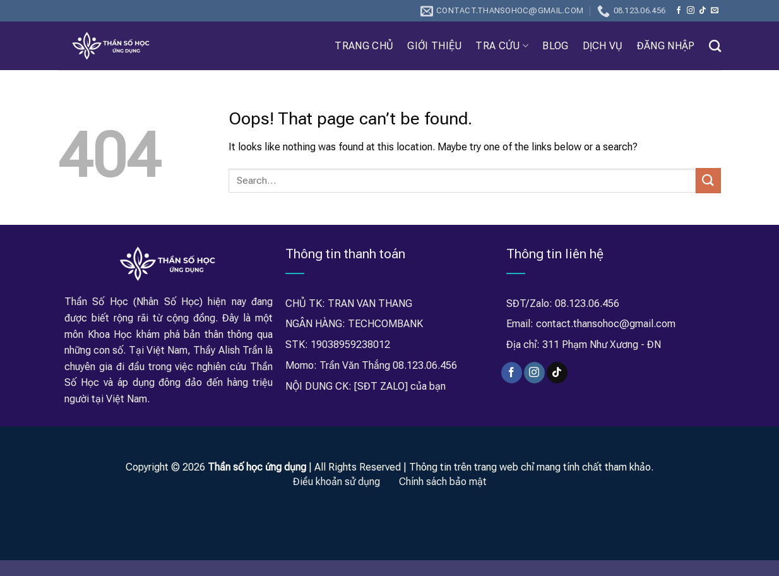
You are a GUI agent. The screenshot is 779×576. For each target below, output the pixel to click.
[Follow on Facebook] (678, 10)
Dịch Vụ (603, 46)
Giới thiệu (434, 46)
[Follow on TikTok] (702, 10)
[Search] (715, 45)
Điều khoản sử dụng (336, 482)
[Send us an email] (714, 10)
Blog (555, 46)
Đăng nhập (666, 46)
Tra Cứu (501, 46)
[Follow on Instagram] (690, 10)
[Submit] (708, 180)
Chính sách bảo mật (443, 482)
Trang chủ (364, 46)
